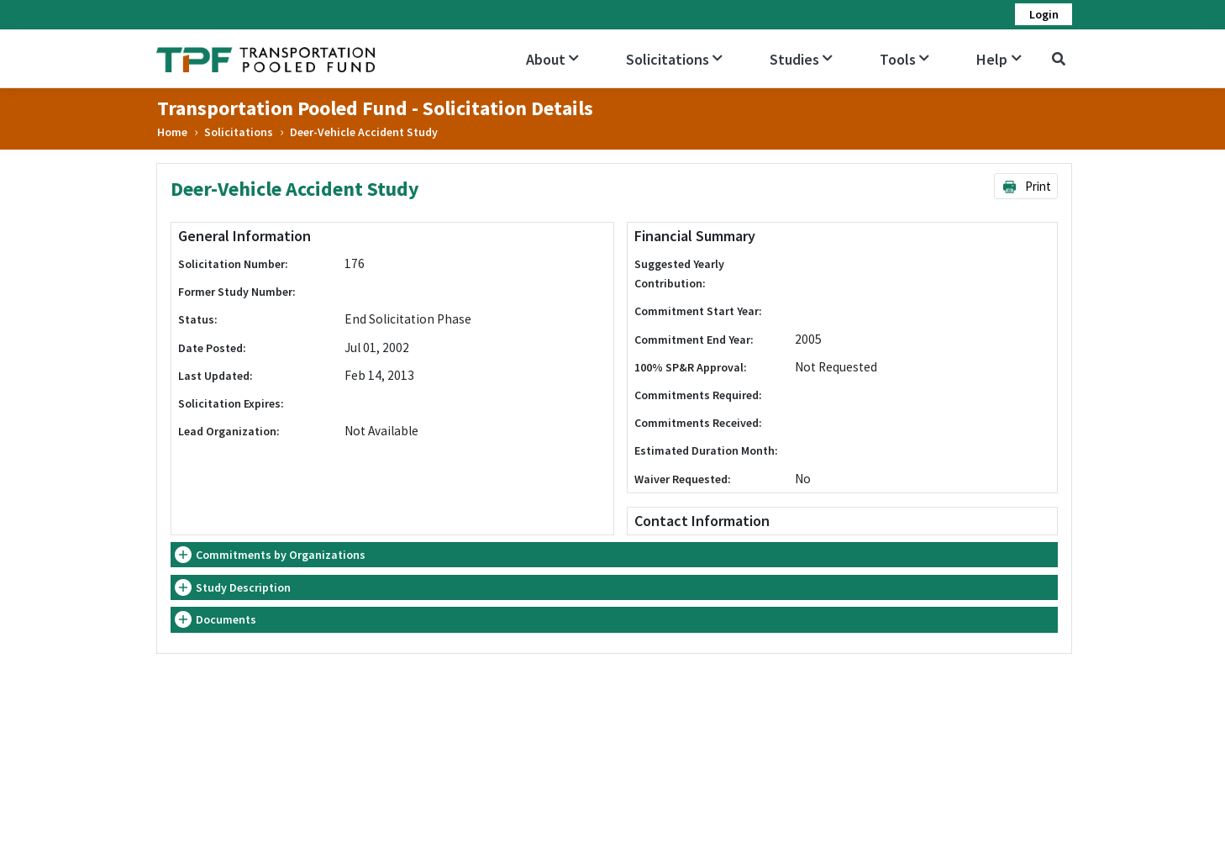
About (552, 59)
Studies (801, 59)
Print (1026, 186)
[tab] (614, 555)
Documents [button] (226, 619)
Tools (904, 59)
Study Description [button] (243, 587)
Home (172, 132)
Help (998, 59)
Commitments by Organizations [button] (280, 554)
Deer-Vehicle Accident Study (364, 132)
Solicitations (674, 59)
